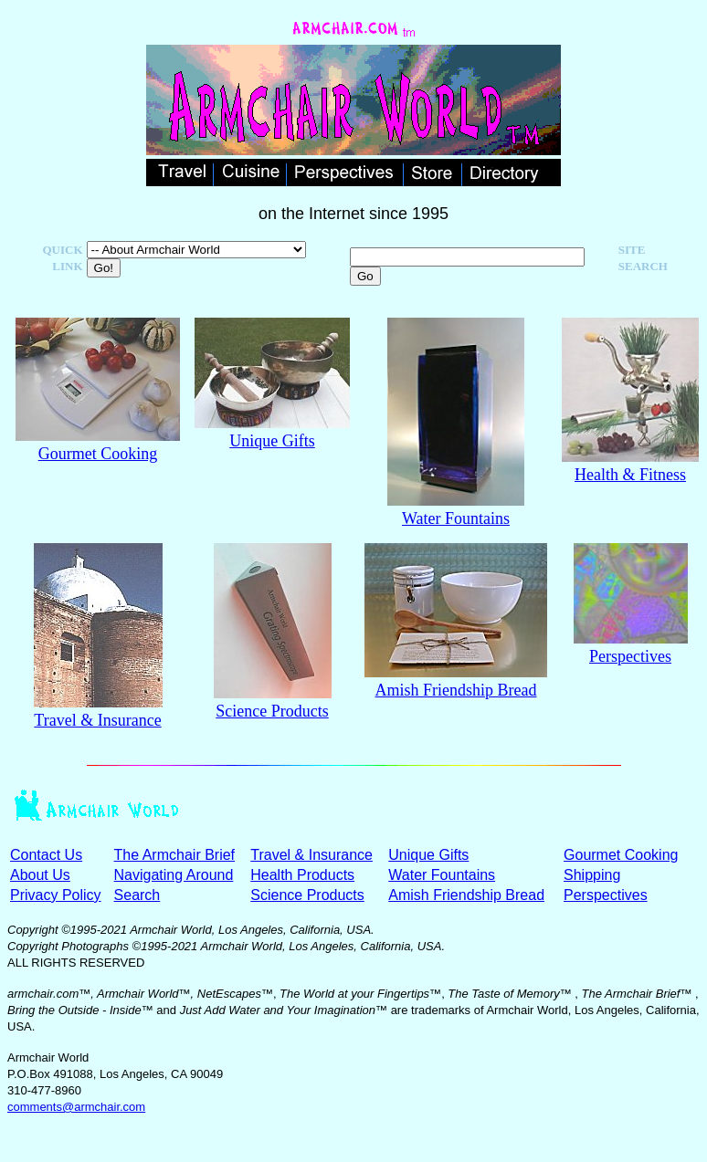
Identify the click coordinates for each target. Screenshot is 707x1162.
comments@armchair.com (76, 1107)
